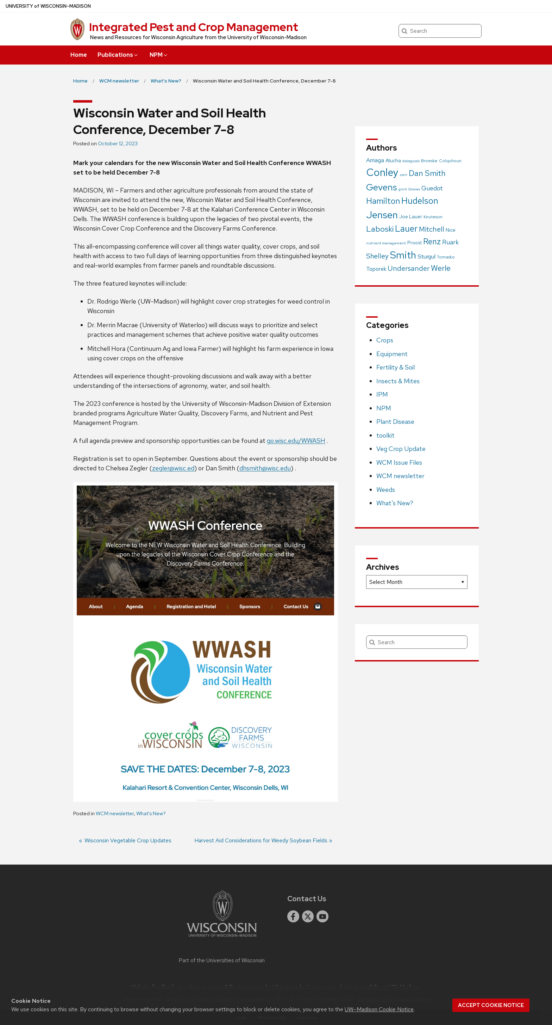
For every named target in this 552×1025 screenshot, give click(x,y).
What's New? (151, 813)
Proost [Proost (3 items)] (414, 243)
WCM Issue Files (399, 462)
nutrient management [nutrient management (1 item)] (386, 242)
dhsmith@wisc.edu (265, 468)
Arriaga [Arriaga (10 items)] (375, 160)
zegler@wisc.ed (173, 468)
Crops (384, 340)
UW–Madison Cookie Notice (379, 1009)
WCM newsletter (115, 813)
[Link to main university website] (222, 938)
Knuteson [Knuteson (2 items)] (433, 217)
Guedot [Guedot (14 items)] (432, 188)
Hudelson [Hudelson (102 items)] (419, 201)
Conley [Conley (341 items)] (382, 172)
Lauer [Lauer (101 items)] (406, 228)
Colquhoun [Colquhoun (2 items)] (450, 161)
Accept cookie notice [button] (491, 1005)
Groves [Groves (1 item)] (414, 189)
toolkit (385, 435)
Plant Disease (395, 421)
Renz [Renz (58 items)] (432, 241)
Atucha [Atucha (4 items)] (393, 160)
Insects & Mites (398, 381)
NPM (159, 55)
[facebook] (293, 916)
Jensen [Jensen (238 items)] (382, 214)
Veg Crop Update (401, 449)
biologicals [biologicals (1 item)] (411, 160)
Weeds (385, 490)
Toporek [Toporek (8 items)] (376, 269)
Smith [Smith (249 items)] (403, 255)
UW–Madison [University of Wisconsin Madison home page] (48, 6)
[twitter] (308, 916)
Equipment (392, 354)
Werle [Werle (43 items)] (441, 268)
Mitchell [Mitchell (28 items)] (431, 229)
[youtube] (322, 916)
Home (78, 55)
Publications (118, 55)
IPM (382, 394)
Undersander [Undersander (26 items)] (408, 268)
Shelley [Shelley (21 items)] (377, 256)
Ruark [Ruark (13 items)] (450, 242)
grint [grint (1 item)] (403, 189)
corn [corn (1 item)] (403, 174)
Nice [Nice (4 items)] (451, 230)
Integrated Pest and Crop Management (193, 27)
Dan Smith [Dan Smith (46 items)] (427, 173)
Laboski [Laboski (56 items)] (380, 229)
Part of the (222, 960)
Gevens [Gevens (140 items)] (381, 187)
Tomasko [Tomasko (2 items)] (446, 257)
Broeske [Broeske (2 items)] (429, 161)
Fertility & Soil (395, 367)
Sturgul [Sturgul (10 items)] (426, 256)
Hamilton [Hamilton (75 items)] (383, 200)
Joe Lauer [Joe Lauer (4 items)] (410, 216)
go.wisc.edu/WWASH (296, 441)
